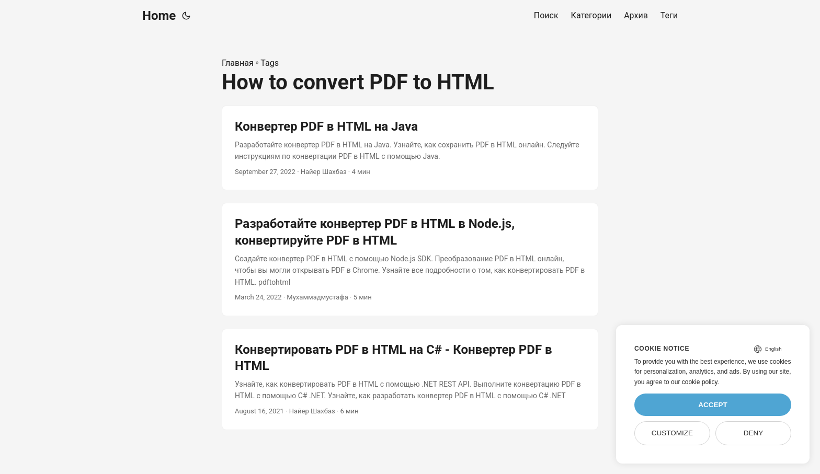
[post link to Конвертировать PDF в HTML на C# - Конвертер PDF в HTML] (410, 379)
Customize (672, 433)
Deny (754, 433)
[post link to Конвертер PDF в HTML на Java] (410, 148)
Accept (712, 405)
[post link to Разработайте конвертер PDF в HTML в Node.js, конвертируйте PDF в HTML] (410, 259)
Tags (269, 63)
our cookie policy (694, 382)
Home (159, 15)
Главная (238, 63)
